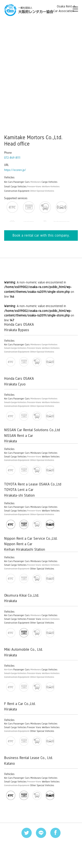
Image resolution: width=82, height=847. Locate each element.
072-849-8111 (12, 157)
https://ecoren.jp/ (15, 170)
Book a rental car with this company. (41, 235)
